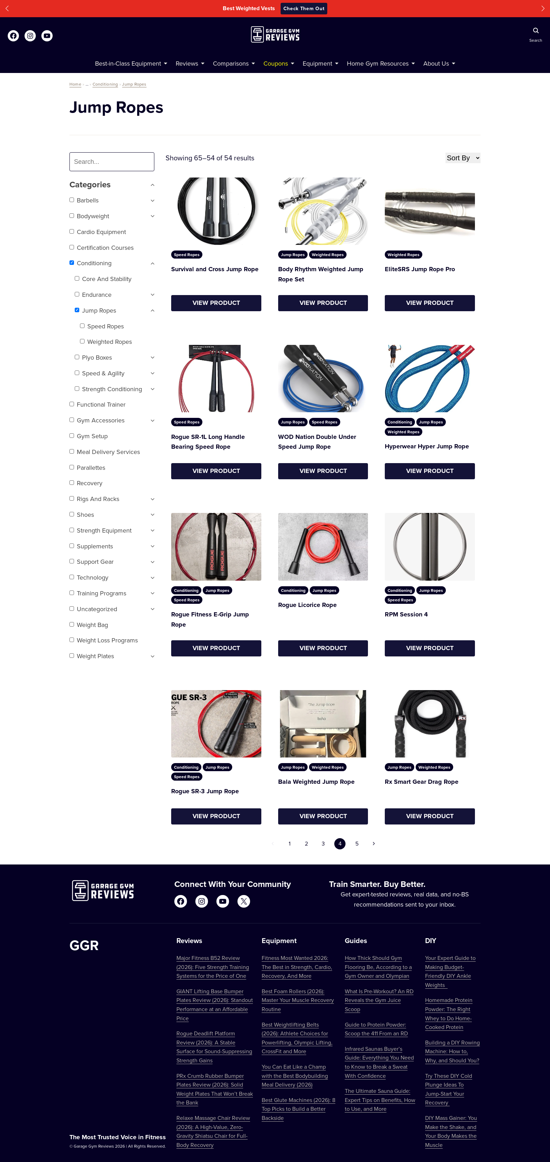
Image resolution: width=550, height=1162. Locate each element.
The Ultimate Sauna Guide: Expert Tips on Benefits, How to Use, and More (380, 1100)
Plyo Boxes (93, 357)
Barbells (84, 200)
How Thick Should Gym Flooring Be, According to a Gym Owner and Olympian (378, 967)
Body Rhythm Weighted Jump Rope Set (320, 274)
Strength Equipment (100, 530)
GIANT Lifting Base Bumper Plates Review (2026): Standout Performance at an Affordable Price (214, 1004)
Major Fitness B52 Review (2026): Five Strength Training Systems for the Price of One (212, 967)
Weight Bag (88, 624)
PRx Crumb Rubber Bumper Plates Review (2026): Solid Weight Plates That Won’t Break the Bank (214, 1089)
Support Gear (91, 561)
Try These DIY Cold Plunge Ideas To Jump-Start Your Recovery (448, 1089)
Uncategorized (93, 609)
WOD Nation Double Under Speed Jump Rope (317, 442)
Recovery (85, 483)
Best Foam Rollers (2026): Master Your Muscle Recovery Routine (298, 1000)
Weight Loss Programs (103, 640)
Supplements (91, 546)
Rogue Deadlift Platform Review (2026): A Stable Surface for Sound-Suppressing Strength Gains (214, 1046)
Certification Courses (101, 247)
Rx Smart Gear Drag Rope (421, 781)
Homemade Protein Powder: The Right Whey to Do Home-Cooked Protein (448, 1013)
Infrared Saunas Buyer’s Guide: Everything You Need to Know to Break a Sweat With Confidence (379, 1062)
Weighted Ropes (106, 341)
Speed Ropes (102, 326)
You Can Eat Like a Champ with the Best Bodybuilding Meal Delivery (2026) (295, 1075)
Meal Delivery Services (104, 451)
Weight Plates (91, 656)
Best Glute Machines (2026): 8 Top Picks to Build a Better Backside (298, 1109)
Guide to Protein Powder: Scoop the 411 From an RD (376, 1029)
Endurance (93, 294)
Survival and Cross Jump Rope (215, 269)
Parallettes (87, 467)
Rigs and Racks (94, 498)
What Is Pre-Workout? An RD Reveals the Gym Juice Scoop (379, 1000)
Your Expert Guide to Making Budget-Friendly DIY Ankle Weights (450, 971)
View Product (216, 302)
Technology (88, 577)
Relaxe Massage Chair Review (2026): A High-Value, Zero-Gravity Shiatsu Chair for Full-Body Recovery (213, 1131)
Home (75, 84)
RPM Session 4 (406, 614)
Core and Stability (103, 278)
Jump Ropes (134, 84)
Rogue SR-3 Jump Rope (205, 791)
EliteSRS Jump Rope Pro (420, 269)
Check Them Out (304, 8)
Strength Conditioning (108, 389)
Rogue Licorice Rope (307, 604)
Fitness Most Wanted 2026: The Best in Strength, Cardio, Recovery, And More (297, 967)
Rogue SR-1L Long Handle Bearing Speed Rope (208, 442)
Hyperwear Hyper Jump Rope (427, 446)
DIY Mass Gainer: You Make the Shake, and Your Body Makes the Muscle (451, 1131)
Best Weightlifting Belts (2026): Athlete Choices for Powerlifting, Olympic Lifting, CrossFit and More (297, 1038)
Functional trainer (97, 404)
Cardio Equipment (97, 231)
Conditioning (105, 84)
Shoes (81, 514)
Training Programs (97, 593)
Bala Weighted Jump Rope (316, 781)
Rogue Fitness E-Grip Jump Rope (210, 619)
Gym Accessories (97, 420)
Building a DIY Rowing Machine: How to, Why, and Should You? (452, 1051)
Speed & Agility (100, 373)
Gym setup (88, 436)
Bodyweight (89, 216)
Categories (111, 185)
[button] (7, 8)
